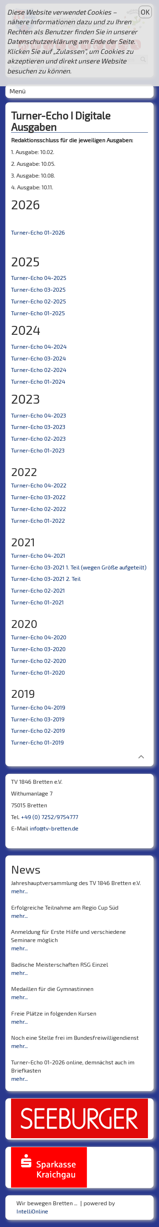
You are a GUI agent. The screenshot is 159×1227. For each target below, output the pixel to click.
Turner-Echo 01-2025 (38, 313)
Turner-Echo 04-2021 (38, 555)
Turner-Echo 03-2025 (38, 289)
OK (145, 12)
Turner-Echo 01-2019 (37, 742)
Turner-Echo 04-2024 (39, 346)
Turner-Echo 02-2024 (38, 369)
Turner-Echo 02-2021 (38, 590)
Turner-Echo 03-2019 (38, 719)
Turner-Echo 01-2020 (38, 672)
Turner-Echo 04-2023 (38, 415)
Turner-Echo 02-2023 (38, 438)
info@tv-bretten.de (54, 828)
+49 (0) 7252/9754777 (49, 816)
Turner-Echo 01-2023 (38, 450)
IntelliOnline (32, 1211)
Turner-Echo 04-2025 (38, 277)
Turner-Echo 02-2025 (38, 301)
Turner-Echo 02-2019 (38, 730)
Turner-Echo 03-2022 (38, 497)
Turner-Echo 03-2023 (38, 426)
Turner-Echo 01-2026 (38, 232)
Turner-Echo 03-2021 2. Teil (46, 578)
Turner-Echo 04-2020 (38, 637)
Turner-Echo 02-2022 (38, 508)
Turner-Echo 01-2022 (38, 520)
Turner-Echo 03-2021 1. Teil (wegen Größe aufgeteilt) (79, 567)
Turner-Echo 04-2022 (38, 485)
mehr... (19, 891)
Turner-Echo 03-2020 (38, 648)
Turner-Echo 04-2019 (38, 707)
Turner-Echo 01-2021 (37, 602)
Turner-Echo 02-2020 (38, 660)
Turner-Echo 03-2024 (38, 358)
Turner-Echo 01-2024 (38, 381)
